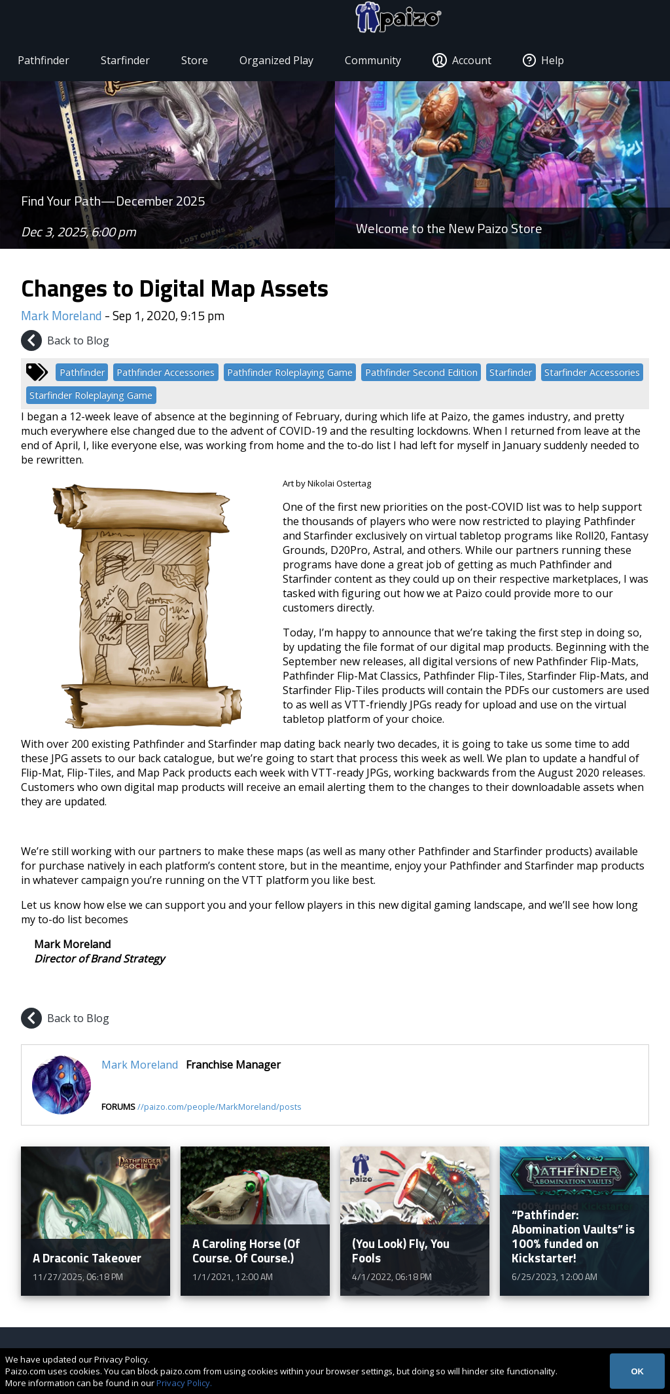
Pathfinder (49, 63)
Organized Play (282, 63)
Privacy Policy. (184, 1383)
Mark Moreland (61, 317)
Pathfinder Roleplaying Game (290, 375)
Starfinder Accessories (592, 375)
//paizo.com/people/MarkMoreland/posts (219, 1109)
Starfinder (131, 63)
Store (200, 63)
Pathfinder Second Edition (421, 375)
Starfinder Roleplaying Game (90, 398)
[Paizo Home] (612, 21)
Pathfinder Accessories (165, 375)
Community (379, 63)
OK (637, 1371)
